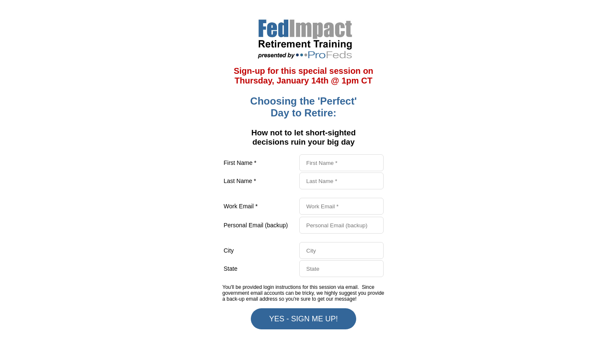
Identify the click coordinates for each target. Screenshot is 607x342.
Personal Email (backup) (256, 225)
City (229, 250)
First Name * (240, 162)
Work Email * (241, 206)
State (231, 268)
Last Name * (240, 181)
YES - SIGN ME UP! (303, 319)
